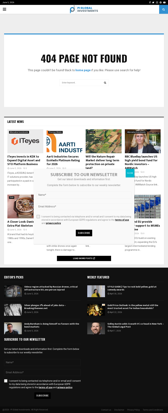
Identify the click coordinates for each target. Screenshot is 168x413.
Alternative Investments (19, 132)
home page (83, 70)
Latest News (15, 121)
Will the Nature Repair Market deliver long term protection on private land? (102, 162)
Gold (11, 197)
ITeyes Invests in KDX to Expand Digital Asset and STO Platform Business (23, 160)
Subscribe (42, 395)
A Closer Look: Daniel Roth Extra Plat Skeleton (24, 223)
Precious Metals (55, 132)
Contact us (106, 410)
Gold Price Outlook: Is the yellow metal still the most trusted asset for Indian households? (132, 306)
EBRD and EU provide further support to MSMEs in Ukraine (142, 225)
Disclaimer (119, 410)
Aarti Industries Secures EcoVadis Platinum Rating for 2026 (63, 160)
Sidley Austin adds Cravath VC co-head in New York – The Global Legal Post (135, 325)
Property (91, 132)
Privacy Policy (133, 410)
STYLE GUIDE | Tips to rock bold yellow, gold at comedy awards (132, 288)
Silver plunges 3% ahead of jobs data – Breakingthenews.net (45, 306)
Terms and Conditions (153, 410)
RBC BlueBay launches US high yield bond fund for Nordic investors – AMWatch (141, 162)
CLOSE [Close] (130, 173)
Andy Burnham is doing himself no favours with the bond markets (51, 325)
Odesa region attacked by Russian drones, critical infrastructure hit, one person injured (51, 288)
